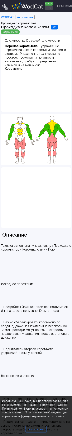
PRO (49, 8)
